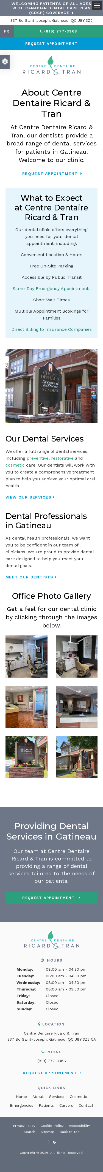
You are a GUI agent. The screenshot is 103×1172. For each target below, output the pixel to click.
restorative (62, 458)
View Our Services (28, 497)
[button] (26, 656)
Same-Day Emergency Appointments (52, 288)
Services (56, 1096)
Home (21, 1096)
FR (7, 31)
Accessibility (79, 1126)
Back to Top (70, 1132)
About (38, 1096)
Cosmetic (78, 1096)
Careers (66, 1105)
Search (29, 1132)
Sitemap (47, 1132)
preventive (38, 458)
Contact (86, 1105)
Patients (46, 1105)
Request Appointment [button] (51, 44)
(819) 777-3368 (51, 1061)
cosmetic (15, 465)
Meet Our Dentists (29, 577)
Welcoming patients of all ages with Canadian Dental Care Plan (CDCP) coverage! (51, 8)
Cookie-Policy (52, 1126)
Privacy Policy (24, 1126)
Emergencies (21, 1105)
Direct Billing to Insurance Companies (52, 329)
